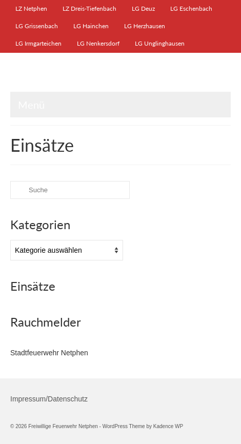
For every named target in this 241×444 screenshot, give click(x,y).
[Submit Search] (18, 190)
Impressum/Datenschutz (49, 399)
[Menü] (120, 104)
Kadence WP (168, 426)
